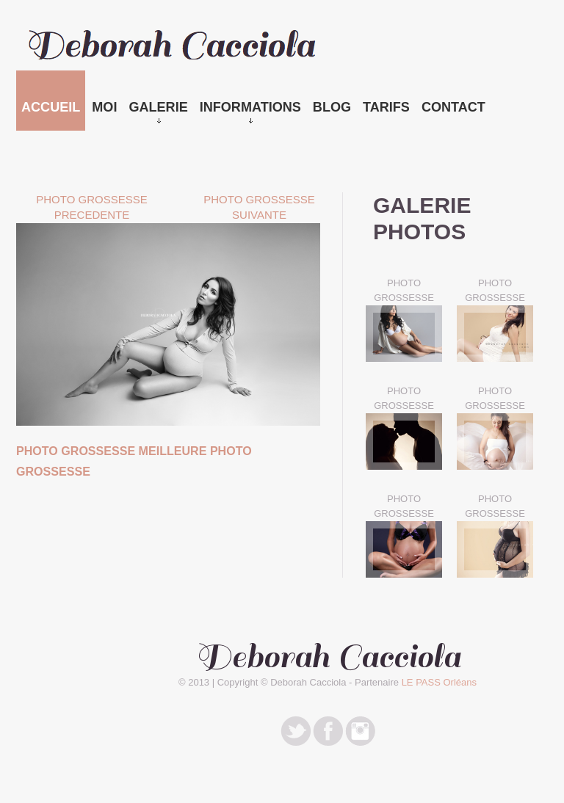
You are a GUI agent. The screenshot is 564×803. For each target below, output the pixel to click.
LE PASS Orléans (439, 682)
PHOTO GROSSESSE (404, 290)
